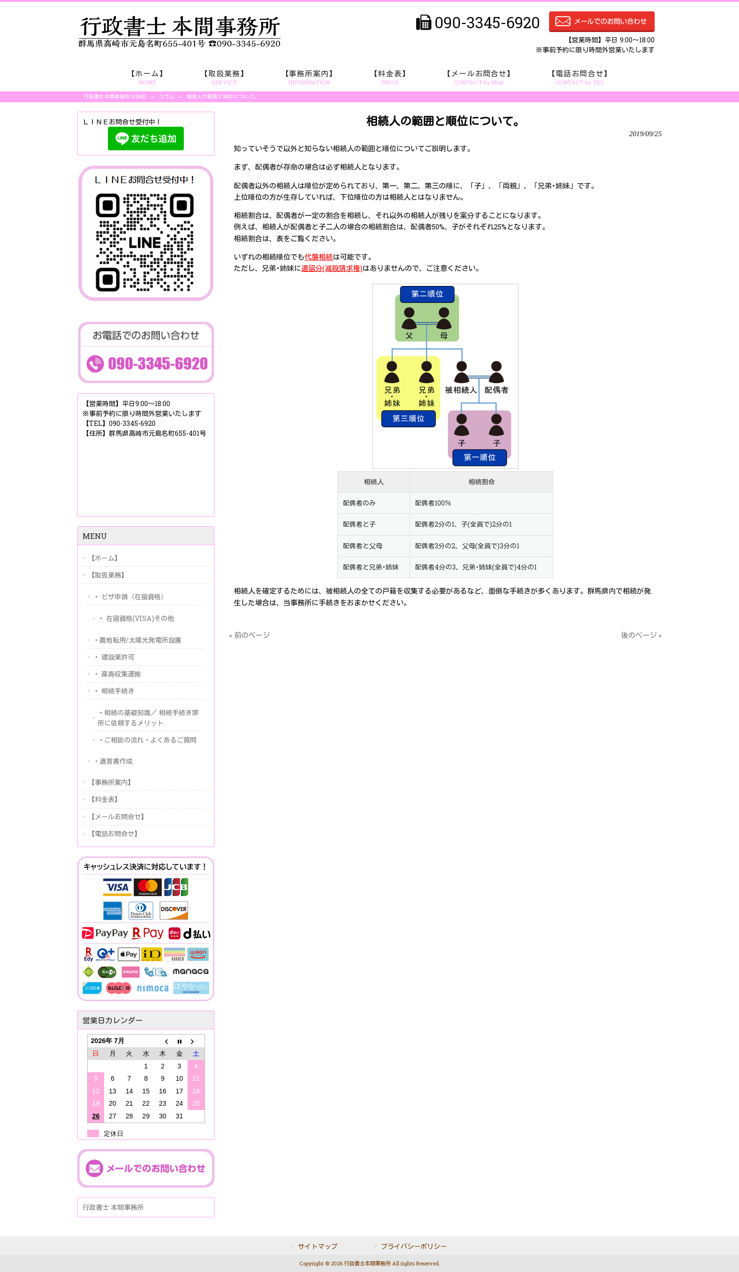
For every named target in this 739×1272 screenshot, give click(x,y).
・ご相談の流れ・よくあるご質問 (147, 739)
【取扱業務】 (108, 575)
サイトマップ (317, 1246)
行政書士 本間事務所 (113, 1207)
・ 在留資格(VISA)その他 (136, 618)
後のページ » (641, 635)
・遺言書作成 (112, 761)
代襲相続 (318, 256)
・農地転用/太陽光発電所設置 (137, 640)
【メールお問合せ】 (118, 816)
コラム (166, 96)
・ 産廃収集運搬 (117, 673)
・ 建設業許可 (113, 656)
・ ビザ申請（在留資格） (130, 596)
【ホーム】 (104, 558)
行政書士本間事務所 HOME (115, 96)
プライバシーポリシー (414, 1246)
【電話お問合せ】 (114, 833)
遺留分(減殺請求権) (331, 268)
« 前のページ (249, 635)
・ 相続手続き (113, 690)
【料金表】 (104, 799)
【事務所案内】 (111, 782)
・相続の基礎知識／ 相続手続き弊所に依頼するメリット (148, 717)
